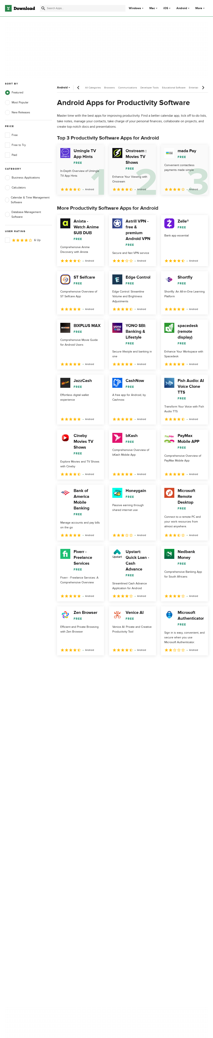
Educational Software (174, 87)
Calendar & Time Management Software (27, 200)
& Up (23, 240)
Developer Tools (149, 87)
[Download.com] (20, 8)
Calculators (15, 187)
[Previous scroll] (78, 88)
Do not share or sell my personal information (126, 882)
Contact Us (65, 873)
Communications (127, 87)
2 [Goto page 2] (72, 664)
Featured (14, 92)
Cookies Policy (120, 873)
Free (11, 135)
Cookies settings (122, 892)
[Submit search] (43, 8)
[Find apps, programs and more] (82, 8)
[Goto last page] (200, 664)
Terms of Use (120, 866)
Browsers (109, 87)
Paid (11, 155)
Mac (152, 8)
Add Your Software (70, 866)
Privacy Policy (120, 859)
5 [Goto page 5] (104, 664)
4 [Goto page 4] (93, 664)
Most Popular (16, 102)
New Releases (17, 112)
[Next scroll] (203, 88)
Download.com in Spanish (74, 880)
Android (181, 8)
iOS (165, 8)
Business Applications (22, 177)
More (200, 8)
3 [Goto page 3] (83, 664)
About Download (69, 859)
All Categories (93, 87)
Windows (135, 8)
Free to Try (15, 145)
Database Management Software (23, 214)
